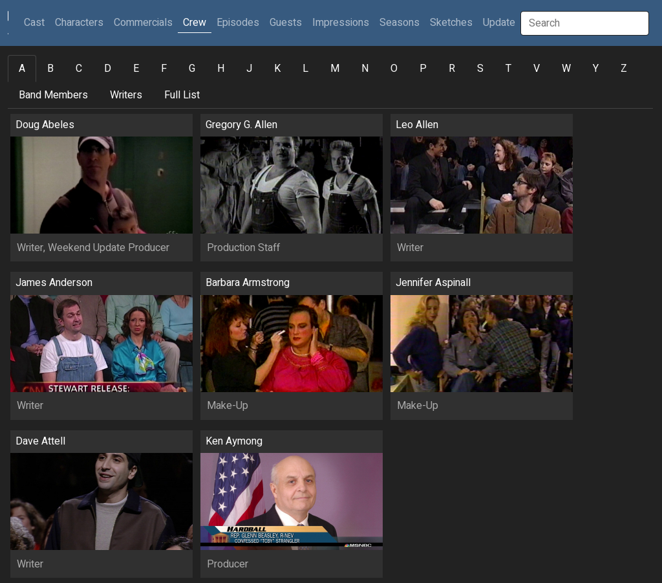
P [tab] (423, 68)
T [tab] (508, 68)
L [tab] (305, 68)
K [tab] (277, 68)
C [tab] (79, 68)
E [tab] (136, 68)
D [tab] (107, 68)
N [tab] (364, 68)
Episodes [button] (238, 22)
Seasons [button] (399, 22)
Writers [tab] (126, 95)
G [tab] (192, 68)
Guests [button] (286, 22)
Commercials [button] (143, 22)
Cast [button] (37, 22)
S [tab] (480, 68)
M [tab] (334, 68)
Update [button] (499, 22)
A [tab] (22, 68)
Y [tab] (596, 68)
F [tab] (164, 68)
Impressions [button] (340, 22)
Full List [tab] (182, 95)
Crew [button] (194, 22)
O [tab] (394, 68)
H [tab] (220, 68)
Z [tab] (624, 68)
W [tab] (566, 68)
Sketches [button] (451, 22)
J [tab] (249, 68)
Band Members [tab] (53, 95)
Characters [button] (79, 22)
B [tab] (50, 68)
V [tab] (536, 68)
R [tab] (452, 68)
